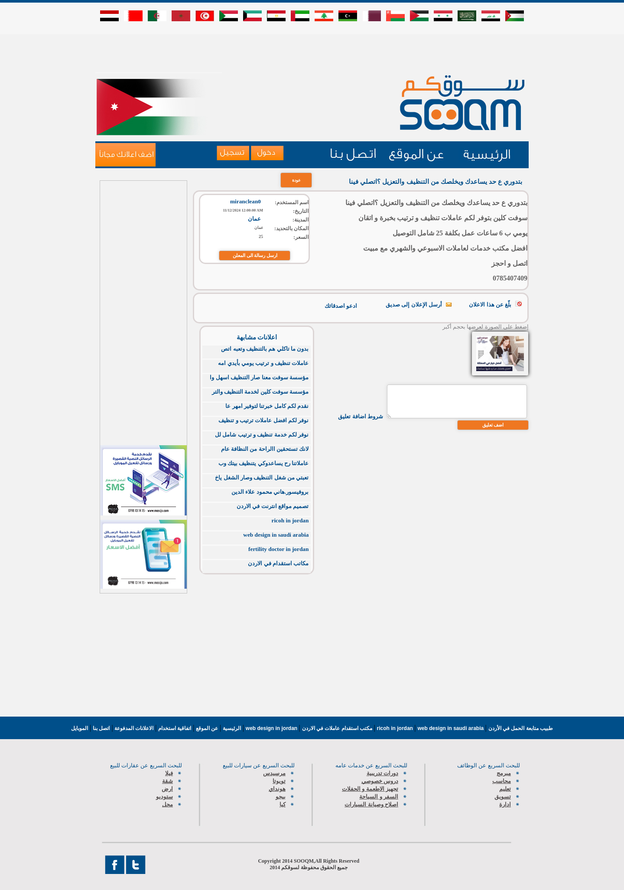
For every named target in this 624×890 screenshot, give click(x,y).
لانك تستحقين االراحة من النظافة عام (265, 449)
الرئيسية (232, 728)
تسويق (502, 796)
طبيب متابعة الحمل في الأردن (520, 728)
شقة (167, 781)
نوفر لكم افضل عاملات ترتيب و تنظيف (263, 420)
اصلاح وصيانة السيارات (371, 804)
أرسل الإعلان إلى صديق (414, 304)
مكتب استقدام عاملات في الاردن (338, 728)
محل (167, 804)
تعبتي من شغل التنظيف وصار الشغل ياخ (262, 477)
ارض (167, 789)
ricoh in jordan (290, 520)
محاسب (501, 781)
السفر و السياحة (378, 796)
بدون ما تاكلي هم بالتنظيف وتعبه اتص (265, 349)
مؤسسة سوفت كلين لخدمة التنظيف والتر (260, 391)
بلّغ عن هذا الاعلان (490, 304)
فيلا (169, 773)
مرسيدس (274, 773)
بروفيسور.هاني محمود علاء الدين (270, 492)
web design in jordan (272, 728)
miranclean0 (245, 201)
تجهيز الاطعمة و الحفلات (370, 789)
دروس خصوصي (379, 781)
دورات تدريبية (382, 773)
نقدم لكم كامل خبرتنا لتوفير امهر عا (267, 406)
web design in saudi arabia (276, 534)
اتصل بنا (101, 728)
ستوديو (164, 796)
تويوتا (279, 781)
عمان (254, 218)
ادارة (505, 804)
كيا (283, 804)
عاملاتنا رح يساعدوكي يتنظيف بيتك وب (263, 463)
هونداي (277, 789)
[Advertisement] (312, 52)
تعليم (505, 789)
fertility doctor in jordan (278, 549)
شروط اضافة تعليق (360, 416)
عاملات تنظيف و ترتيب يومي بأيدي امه (263, 363)
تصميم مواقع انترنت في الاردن (273, 506)
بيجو (281, 796)
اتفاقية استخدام (174, 728)
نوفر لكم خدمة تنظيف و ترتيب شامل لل (262, 434)
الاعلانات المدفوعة (133, 728)
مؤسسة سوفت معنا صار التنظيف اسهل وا (259, 377)
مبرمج (504, 773)
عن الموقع (206, 728)
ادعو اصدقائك (341, 306)
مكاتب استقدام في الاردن (278, 563)
